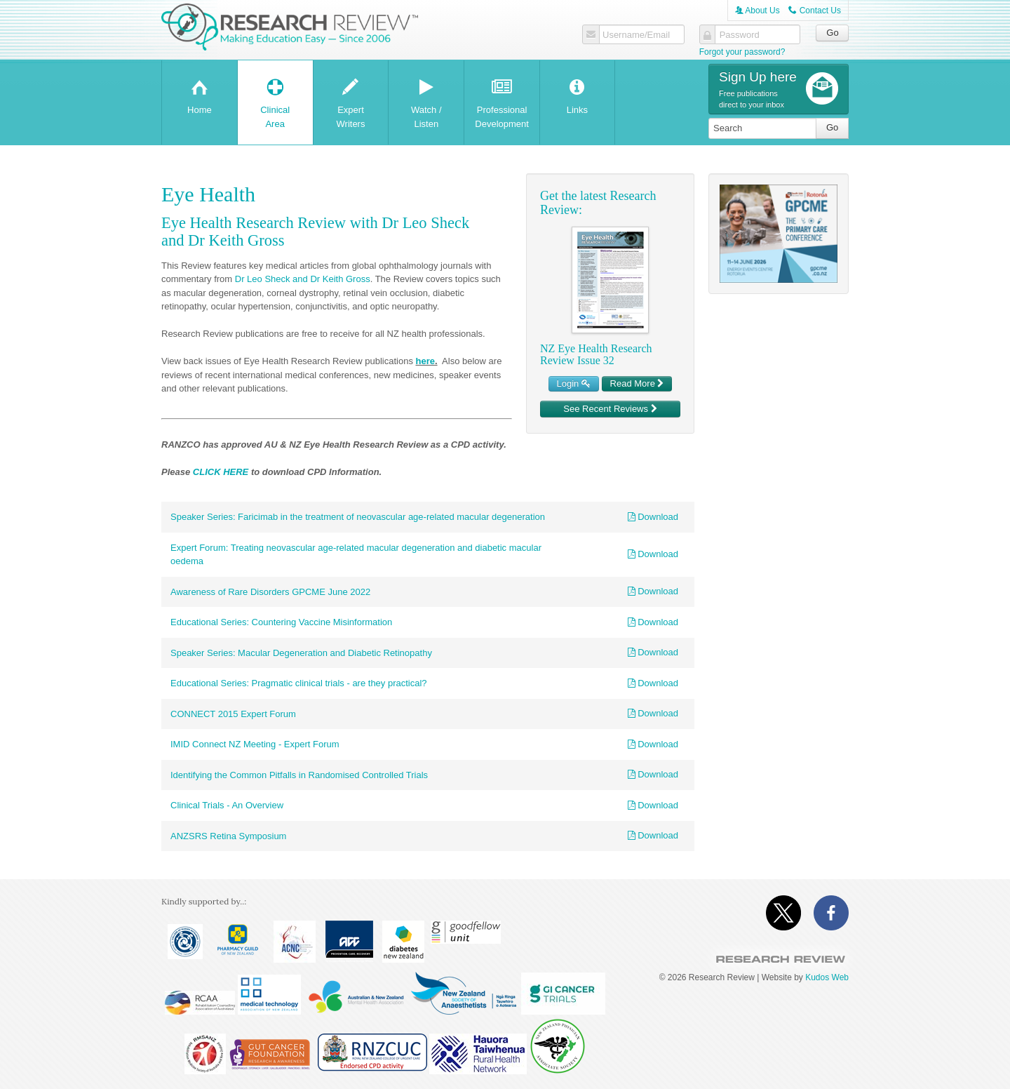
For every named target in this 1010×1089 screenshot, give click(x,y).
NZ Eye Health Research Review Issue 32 (596, 354)
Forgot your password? (742, 52)
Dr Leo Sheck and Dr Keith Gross (302, 279)
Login (574, 383)
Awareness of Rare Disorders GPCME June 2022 (270, 592)
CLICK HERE (220, 472)
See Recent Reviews (609, 408)
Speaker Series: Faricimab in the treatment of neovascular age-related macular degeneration (357, 517)
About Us (757, 10)
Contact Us (814, 10)
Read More (637, 383)
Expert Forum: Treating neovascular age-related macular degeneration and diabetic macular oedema (355, 554)
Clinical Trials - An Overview (226, 805)
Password (740, 35)
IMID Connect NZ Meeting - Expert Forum (254, 744)
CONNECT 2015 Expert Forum (233, 714)
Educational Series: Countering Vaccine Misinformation (281, 622)
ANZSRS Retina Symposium (228, 836)
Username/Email (636, 35)
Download (653, 517)
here (425, 361)
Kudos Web (827, 977)
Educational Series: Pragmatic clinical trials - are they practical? (298, 683)
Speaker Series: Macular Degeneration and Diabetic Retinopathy (301, 653)
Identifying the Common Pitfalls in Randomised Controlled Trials (299, 775)
